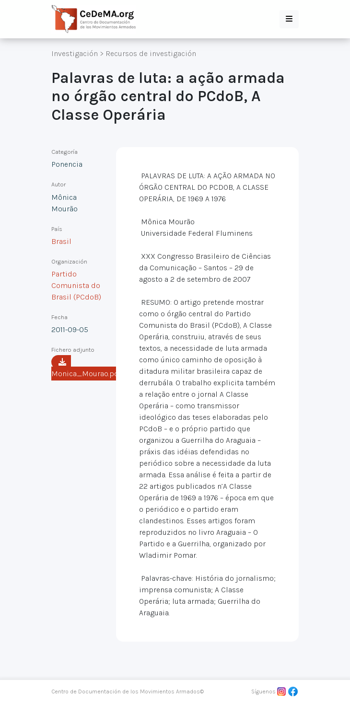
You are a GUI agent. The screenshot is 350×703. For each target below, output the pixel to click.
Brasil (61, 241)
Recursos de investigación (150, 53)
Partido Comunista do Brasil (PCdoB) (76, 285)
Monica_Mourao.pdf (86, 368)
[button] (289, 19)
